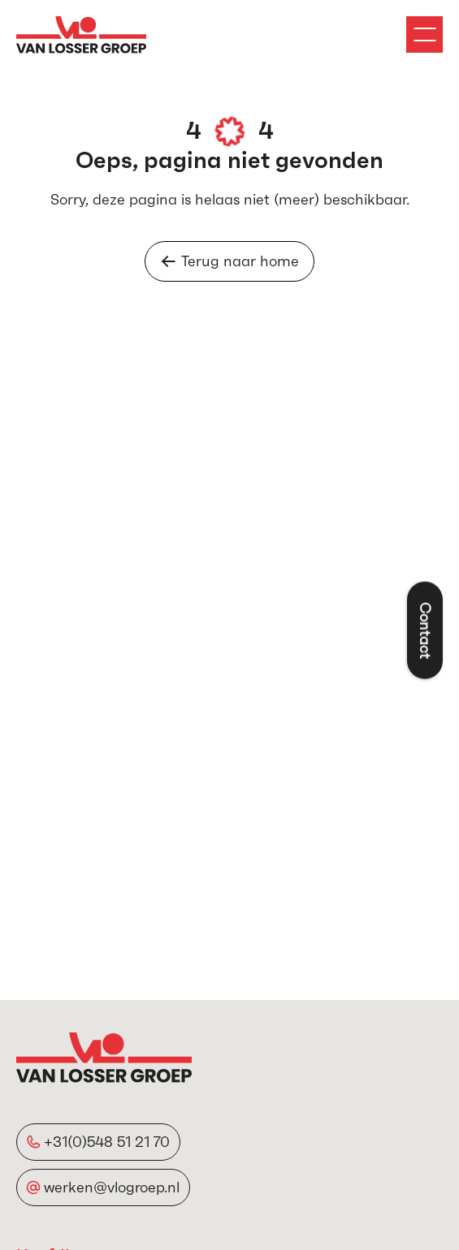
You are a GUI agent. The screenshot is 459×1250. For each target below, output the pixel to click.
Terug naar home (229, 261)
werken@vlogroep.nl (112, 1187)
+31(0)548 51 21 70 (107, 1141)
